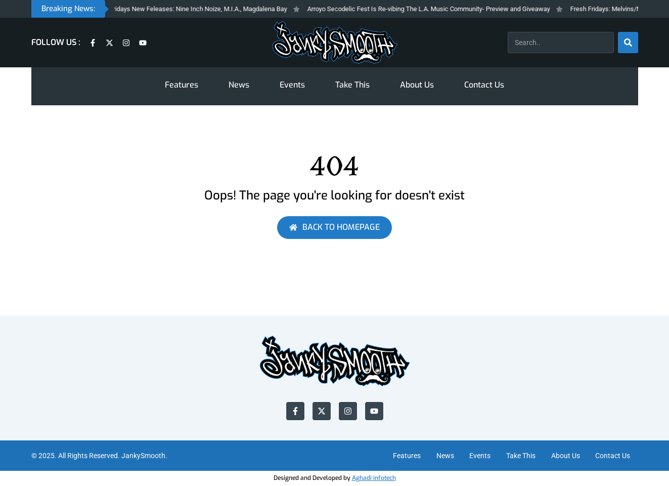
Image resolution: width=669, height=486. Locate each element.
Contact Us (484, 84)
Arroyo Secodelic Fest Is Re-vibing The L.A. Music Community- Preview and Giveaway (438, 9)
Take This (352, 84)
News (239, 84)
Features (181, 84)
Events (292, 84)
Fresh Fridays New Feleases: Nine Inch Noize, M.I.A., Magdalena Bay (198, 9)
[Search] (628, 42)
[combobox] (561, 42)
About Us (417, 84)
